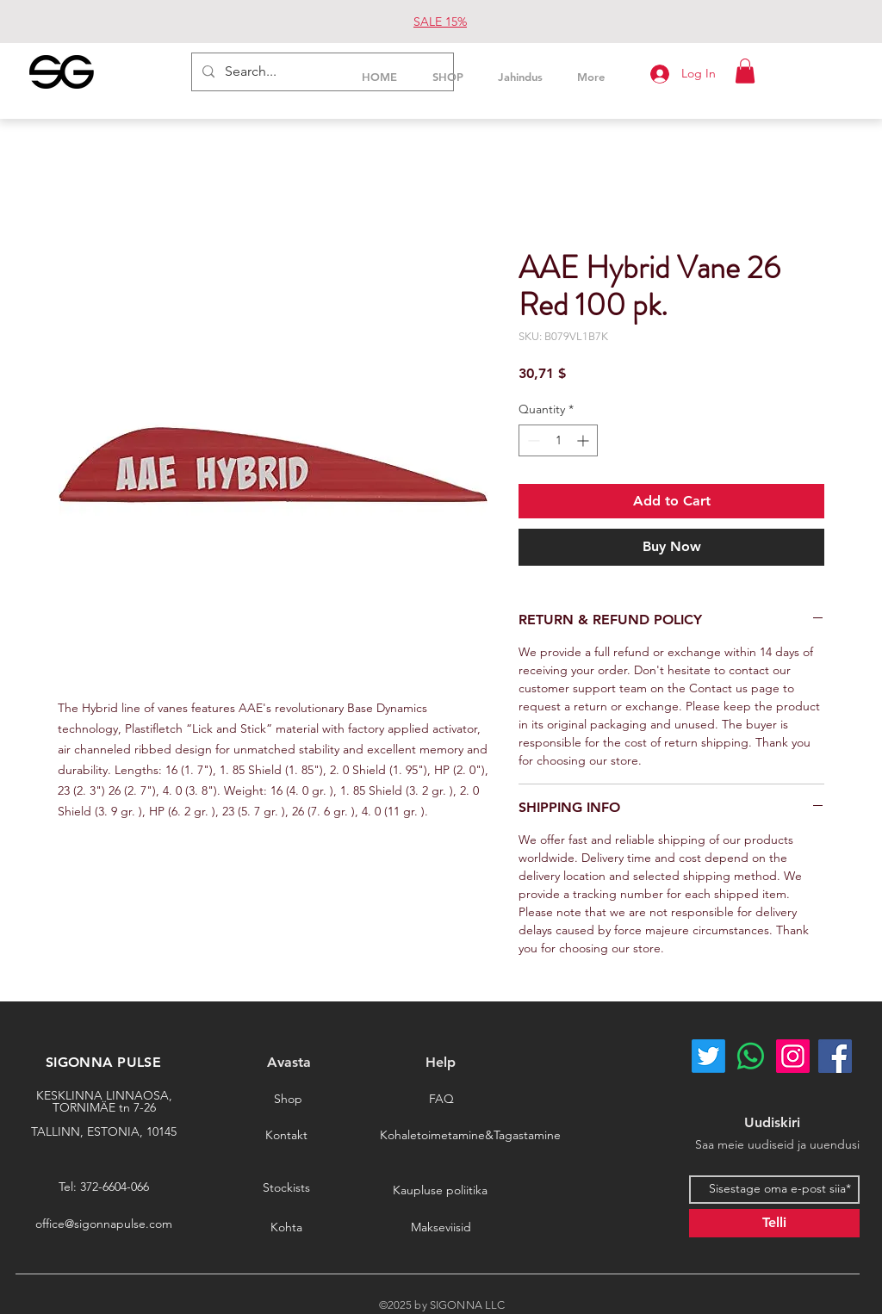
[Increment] (584, 440)
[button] (745, 71)
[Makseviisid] (441, 1227)
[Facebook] (835, 1056)
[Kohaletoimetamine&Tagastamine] (470, 1134)
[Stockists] (286, 1187)
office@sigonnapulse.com (103, 1223)
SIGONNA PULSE (103, 1062)
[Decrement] (532, 440)
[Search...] (321, 71)
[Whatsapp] (750, 1056)
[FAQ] (441, 1098)
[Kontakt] (286, 1134)
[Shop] (288, 1098)
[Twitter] (708, 1056)
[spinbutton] (558, 440)
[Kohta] (286, 1227)
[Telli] (774, 1223)
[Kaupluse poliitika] (440, 1190)
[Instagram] (793, 1056)
